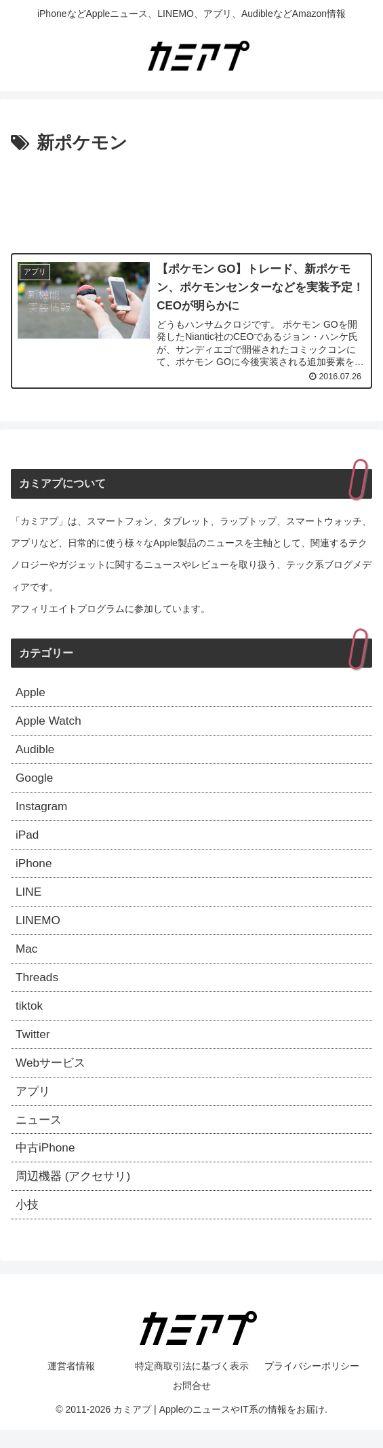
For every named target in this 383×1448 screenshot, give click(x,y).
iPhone (35, 870)
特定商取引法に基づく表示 (192, 1384)
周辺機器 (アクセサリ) (76, 1193)
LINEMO (39, 929)
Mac (27, 958)
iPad (28, 840)
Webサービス (52, 1076)
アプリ (34, 1105)
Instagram (43, 811)
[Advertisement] (191, 199)
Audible (36, 752)
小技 (28, 1223)
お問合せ (192, 1404)
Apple (31, 693)
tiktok (30, 1017)
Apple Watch (50, 722)
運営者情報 (71, 1384)
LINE (29, 899)
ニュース (40, 1134)
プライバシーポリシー (311, 1384)
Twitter (34, 1046)
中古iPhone (47, 1164)
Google (35, 781)
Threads (38, 988)
